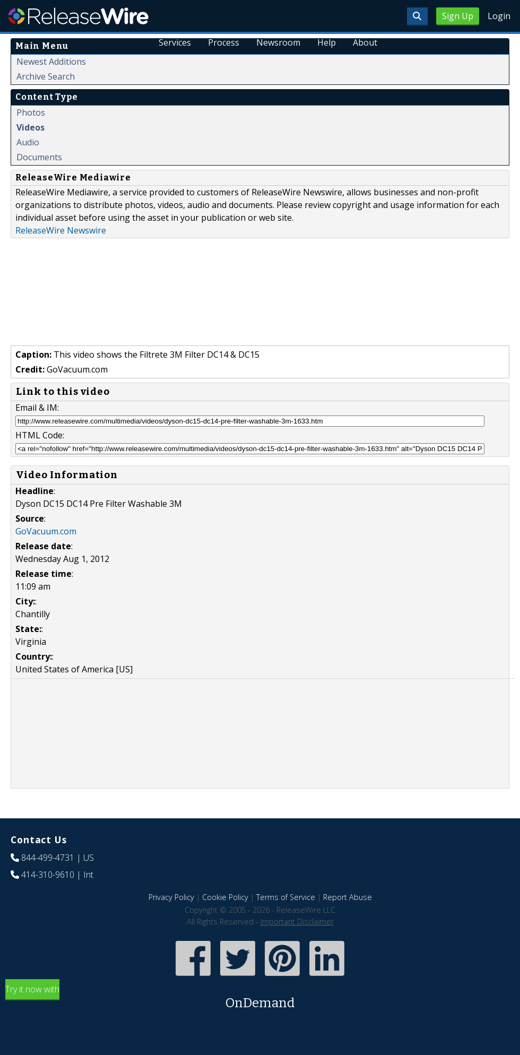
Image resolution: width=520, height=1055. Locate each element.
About (365, 42)
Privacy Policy (171, 897)
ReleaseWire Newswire (60, 230)
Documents (39, 157)
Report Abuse (347, 897)
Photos (30, 112)
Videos (30, 127)
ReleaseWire (78, 16)
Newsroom (278, 42)
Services (175, 42)
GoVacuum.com (45, 531)
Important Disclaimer (297, 921)
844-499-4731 (47, 857)
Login (499, 16)
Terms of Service (285, 897)
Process (223, 42)
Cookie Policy (225, 897)
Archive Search (45, 76)
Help (326, 42)
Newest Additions (51, 61)
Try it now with (260, 998)
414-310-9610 (47, 874)
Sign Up (457, 16)
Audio (27, 142)
